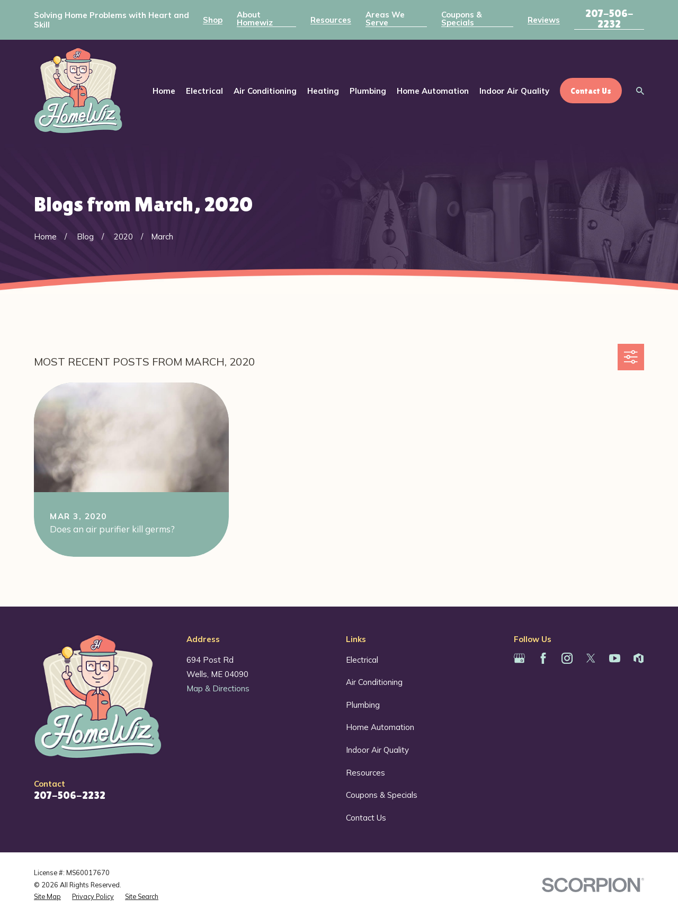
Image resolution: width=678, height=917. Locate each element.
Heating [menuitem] (323, 91)
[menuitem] (47, 897)
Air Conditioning (374, 682)
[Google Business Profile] (519, 658)
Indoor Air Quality (377, 750)
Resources (330, 20)
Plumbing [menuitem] (368, 91)
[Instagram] (567, 658)
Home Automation (380, 727)
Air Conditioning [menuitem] (265, 91)
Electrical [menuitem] (204, 91)
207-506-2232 (609, 18)
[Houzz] (638, 658)
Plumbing (363, 705)
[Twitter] (590, 658)
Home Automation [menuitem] (433, 91)
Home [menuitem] (164, 91)
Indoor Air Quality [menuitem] (514, 91)
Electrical (362, 660)
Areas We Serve (385, 18)
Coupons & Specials (461, 18)
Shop (212, 20)
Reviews (544, 20)
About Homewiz (255, 18)
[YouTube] (614, 658)
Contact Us (366, 818)
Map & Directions (217, 688)
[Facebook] (543, 658)
